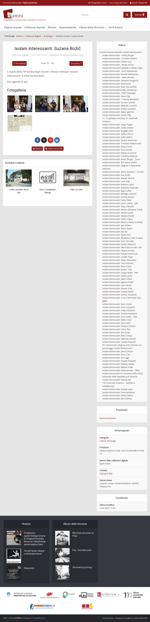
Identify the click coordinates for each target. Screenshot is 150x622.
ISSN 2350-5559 (140, 618)
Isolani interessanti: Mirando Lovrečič (119, 105)
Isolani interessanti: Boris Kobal (117, 304)
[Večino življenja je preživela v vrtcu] (19, 123)
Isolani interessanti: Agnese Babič (117, 282)
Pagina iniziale (13, 27)
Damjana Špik (106, 473)
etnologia (111, 440)
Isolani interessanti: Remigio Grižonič (119, 193)
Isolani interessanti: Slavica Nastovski (119, 140)
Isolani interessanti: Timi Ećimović (118, 263)
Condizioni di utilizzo (124, 618)
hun (125, 2)
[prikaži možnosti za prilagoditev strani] (97, 2)
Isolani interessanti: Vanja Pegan (117, 124)
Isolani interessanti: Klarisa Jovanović (119, 153)
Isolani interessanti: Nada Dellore (117, 395)
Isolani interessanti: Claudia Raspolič (119, 342)
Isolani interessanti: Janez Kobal (117, 279)
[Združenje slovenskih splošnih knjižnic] (108, 595)
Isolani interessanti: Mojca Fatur (117, 146)
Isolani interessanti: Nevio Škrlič (117, 200)
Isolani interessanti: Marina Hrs (116, 379)
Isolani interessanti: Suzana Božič (117, 291)
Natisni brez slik (53, 148)
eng (116, 2)
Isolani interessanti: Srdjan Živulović (118, 310)
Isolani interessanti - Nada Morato (118, 77)
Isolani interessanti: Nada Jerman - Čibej (121, 370)
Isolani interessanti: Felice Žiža (116, 329)
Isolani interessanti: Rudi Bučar (116, 83)
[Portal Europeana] (68, 595)
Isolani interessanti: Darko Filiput (117, 219)
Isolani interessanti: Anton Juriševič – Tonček (123, 171)
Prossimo (75, 63)
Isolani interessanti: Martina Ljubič (118, 184)
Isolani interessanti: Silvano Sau (116, 61)
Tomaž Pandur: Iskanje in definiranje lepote (34, 552)
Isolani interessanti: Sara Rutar (116, 323)
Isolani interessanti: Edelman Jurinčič (119, 338)
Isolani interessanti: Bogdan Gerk (117, 130)
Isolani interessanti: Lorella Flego (117, 257)
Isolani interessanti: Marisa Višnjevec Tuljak (122, 209)
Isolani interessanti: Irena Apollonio (118, 392)
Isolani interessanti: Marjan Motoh (118, 178)
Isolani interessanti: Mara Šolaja (117, 335)
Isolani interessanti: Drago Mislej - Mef (120, 272)
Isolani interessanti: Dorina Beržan (118, 197)
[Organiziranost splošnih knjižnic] (49, 595)
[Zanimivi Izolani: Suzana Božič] (19, 103)
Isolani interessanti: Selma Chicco (117, 134)
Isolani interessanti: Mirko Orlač (117, 319)
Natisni (37, 148)
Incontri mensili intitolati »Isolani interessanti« (121, 52)
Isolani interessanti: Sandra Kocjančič (119, 294)
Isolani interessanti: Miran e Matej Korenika (122, 222)
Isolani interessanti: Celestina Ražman (119, 156)
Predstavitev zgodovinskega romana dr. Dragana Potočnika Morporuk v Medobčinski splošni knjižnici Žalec (35, 539)
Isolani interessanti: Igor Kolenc (116, 225)
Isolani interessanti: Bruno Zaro (117, 266)
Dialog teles (29, 568)
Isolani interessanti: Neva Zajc (116, 96)
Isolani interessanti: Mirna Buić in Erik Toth (122, 247)
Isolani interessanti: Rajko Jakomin (118, 112)
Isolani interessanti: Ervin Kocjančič (118, 307)
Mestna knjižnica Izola (73, 55)
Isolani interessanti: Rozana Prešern (119, 326)
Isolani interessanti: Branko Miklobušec (120, 74)
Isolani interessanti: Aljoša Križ (116, 234)
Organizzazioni (67, 27)
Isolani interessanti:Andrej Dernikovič (119, 90)
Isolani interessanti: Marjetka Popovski (120, 187)
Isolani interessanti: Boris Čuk (116, 354)
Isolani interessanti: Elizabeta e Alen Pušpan (122, 238)
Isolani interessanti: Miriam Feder (117, 367)
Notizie (52, 27)
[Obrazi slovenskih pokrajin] (133, 595)
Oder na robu (76, 189)
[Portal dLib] (86, 595)
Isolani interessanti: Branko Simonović (120, 253)
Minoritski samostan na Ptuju (83, 534)
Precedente (20, 63)
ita (121, 2)
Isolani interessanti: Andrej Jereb (117, 275)
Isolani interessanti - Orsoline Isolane (119, 58)
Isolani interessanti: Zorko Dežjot (117, 127)
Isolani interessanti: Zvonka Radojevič (119, 313)
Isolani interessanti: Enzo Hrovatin (118, 241)
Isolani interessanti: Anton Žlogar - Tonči (121, 159)
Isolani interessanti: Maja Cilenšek (118, 206)
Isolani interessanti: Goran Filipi (116, 115)
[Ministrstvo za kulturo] (21, 595)
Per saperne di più (17, 81)
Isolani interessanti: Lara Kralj (116, 181)
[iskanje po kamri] (101, 15)
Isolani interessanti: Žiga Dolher (117, 190)
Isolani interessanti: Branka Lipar (117, 389)
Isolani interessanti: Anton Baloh (117, 228)
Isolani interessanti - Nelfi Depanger (119, 93)
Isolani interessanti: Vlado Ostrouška (119, 260)
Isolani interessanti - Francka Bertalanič (120, 99)
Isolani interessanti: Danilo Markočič (119, 244)
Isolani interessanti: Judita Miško (117, 137)
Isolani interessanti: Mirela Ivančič (117, 212)
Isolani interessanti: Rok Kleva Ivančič (119, 162)
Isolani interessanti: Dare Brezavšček (119, 86)
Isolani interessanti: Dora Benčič (117, 149)
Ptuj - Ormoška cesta (81, 550)
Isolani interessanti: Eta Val (114, 231)
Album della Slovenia (91, 27)
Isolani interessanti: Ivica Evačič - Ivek (119, 316)
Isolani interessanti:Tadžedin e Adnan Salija (122, 68)
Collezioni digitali (34, 27)
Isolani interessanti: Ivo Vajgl (115, 357)
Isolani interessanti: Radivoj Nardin (118, 364)
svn (111, 2)
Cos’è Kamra (116, 27)
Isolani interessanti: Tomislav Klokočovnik (121, 143)
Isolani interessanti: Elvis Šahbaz (117, 398)
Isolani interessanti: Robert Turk (117, 269)
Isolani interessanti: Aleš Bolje (116, 332)
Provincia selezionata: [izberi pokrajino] (20, 2)
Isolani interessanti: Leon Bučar (117, 285)
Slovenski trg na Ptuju (82, 567)
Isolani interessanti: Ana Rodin (116, 175)
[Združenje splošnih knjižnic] (87, 606)
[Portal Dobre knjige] (42, 606)
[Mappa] (139, 15)
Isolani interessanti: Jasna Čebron (117, 351)
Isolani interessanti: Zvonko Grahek (118, 102)
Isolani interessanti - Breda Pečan (118, 64)
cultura (103, 440)
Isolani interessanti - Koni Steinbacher (119, 71)
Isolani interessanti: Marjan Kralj (117, 288)
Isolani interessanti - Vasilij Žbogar (118, 55)
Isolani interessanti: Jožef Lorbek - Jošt (120, 203)
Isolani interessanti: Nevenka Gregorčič (120, 80)
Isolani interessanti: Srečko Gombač (119, 108)
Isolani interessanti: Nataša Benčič (118, 216)
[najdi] (127, 15)
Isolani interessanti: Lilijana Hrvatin (118, 250)
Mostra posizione (108, 418)
